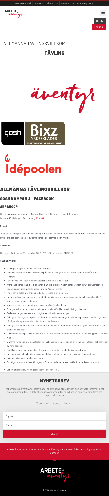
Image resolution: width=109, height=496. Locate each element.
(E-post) (40, 218)
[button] (103, 13)
